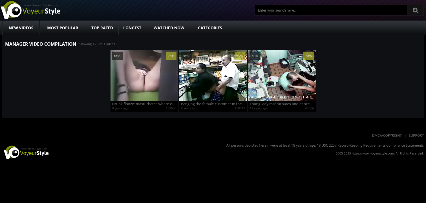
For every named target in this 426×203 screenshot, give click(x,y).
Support (416, 135)
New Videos (21, 27)
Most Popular (62, 27)
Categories (210, 27)
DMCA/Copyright (387, 135)
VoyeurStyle (25, 152)
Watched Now (169, 27)
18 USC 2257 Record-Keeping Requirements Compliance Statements (370, 145)
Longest (132, 27)
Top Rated (102, 27)
